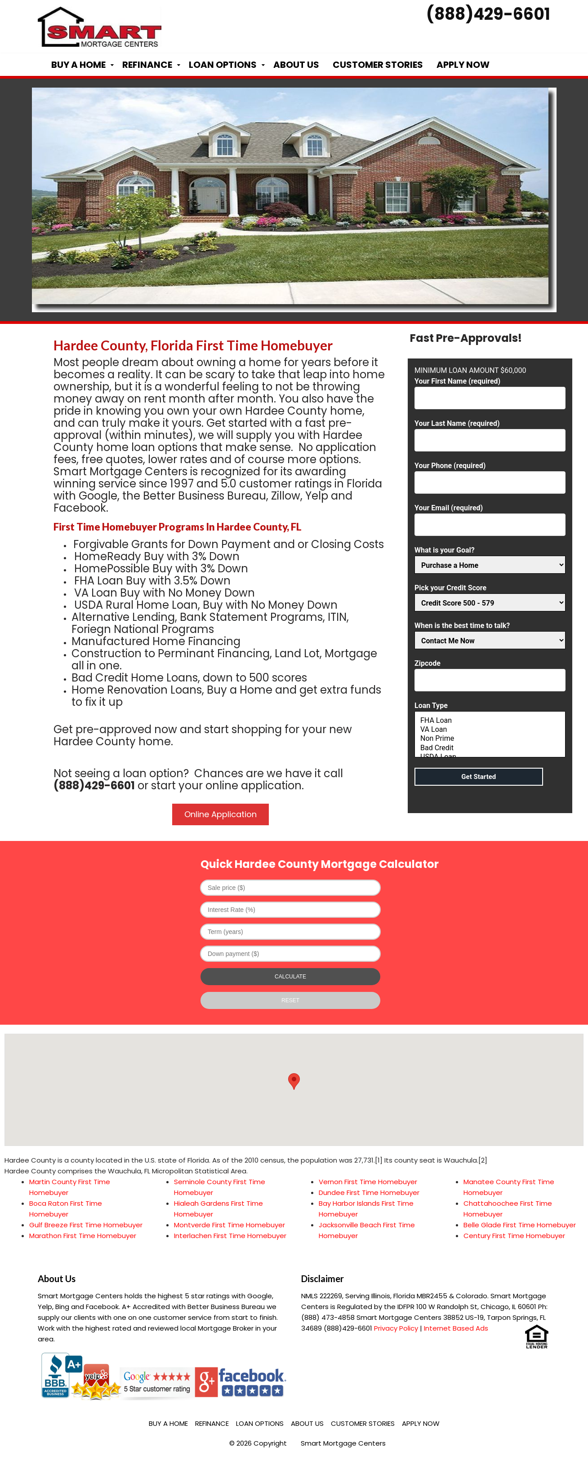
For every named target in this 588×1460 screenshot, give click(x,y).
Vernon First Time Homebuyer (368, 1181)
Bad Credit (490, 747)
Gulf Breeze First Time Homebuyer (86, 1225)
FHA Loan (490, 720)
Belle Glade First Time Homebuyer (519, 1225)
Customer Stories (378, 64)
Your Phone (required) (490, 474)
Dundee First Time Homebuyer (369, 1192)
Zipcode (490, 672)
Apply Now (463, 64)
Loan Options (223, 64)
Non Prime (490, 738)
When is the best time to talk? (490, 633)
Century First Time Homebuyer (514, 1235)
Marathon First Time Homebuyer (82, 1235)
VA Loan (490, 729)
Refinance (147, 64)
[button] (294, 1081)
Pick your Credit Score (490, 595)
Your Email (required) (490, 516)
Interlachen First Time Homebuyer (230, 1235)
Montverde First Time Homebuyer (229, 1225)
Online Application (220, 814)
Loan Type (490, 730)
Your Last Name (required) (490, 432)
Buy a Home (78, 64)
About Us (296, 64)
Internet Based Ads (456, 1328)
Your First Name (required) (490, 390)
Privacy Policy (396, 1328)
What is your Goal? (490, 558)
